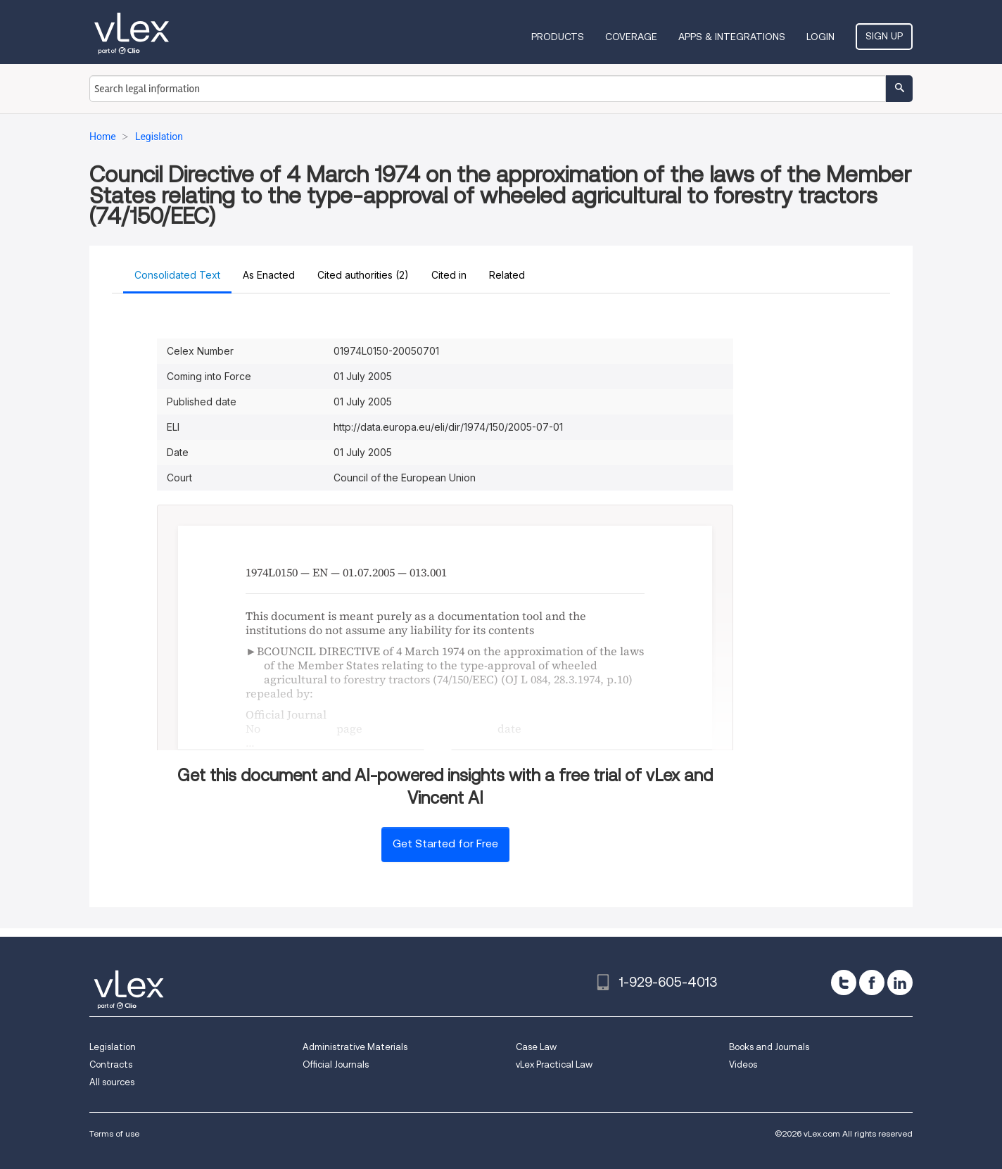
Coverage (631, 36)
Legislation (112, 1047)
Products (557, 36)
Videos (743, 1064)
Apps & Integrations (731, 36)
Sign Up (884, 36)
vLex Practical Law (554, 1064)
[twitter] (843, 982)
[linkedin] (900, 982)
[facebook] (871, 982)
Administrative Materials (355, 1047)
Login (820, 36)
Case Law (536, 1047)
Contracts (110, 1064)
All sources (111, 1082)
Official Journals (336, 1064)
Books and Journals (769, 1047)
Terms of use (114, 1133)
